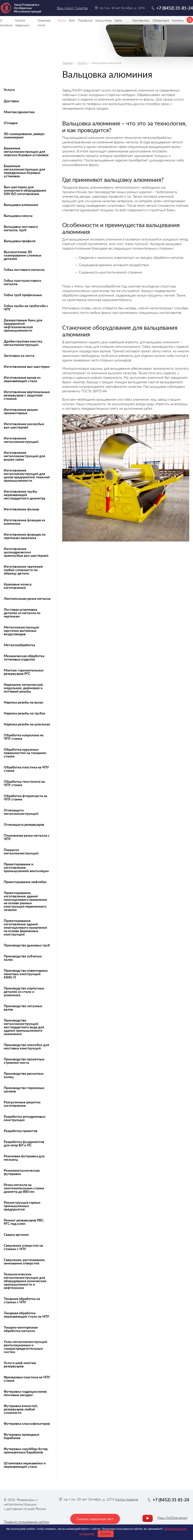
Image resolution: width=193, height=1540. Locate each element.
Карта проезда (126, 1499)
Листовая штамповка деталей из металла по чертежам (22, 613)
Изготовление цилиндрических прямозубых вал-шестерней (26, 552)
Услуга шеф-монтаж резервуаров (20, 1364)
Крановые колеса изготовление (17, 585)
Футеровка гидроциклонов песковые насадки (25, 1393)
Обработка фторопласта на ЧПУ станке (25, 797)
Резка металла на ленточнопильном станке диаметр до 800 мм (24, 1188)
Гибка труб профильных (23, 294)
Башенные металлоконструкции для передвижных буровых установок (24, 171)
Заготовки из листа (19, 355)
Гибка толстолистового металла (22, 282)
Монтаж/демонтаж (19, 112)
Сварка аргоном (16, 1234)
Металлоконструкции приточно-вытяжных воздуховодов (21, 630)
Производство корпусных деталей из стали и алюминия (24, 991)
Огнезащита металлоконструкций (21, 811)
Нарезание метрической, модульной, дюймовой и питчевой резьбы (24, 688)
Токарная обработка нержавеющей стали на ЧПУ (26, 1314)
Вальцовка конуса (18, 215)
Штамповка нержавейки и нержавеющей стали (25, 1464)
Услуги (82, 63)
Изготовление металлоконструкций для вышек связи (24, 456)
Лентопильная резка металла (27, 598)
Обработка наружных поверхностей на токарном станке (25, 753)
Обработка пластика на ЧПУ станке (26, 768)
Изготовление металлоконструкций (21, 439)
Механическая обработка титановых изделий (24, 657)
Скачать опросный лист (95, 1519)
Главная (67, 63)
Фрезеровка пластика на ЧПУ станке (27, 1378)
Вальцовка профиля (19, 241)
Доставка (11, 101)
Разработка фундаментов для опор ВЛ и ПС (24, 1143)
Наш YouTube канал (172, 1517)
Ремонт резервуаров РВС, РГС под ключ (24, 1221)
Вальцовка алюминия (21, 204)
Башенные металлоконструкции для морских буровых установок (26, 151)
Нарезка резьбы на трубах (24, 713)
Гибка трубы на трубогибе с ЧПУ (26, 307)
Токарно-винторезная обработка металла (21, 1329)
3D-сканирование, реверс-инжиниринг (25, 135)
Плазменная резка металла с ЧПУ (26, 837)
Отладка (11, 122)
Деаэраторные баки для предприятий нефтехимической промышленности (23, 325)
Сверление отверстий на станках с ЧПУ (23, 1247)
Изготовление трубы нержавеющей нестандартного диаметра (24, 495)
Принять (105, 1533)
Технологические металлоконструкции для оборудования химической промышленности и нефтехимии (25, 1280)
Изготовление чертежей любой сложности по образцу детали (23, 570)
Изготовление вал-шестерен (27, 366)
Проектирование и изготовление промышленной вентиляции (26, 867)
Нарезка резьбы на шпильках (27, 724)
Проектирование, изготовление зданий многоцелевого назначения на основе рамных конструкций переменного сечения (25, 901)
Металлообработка (19, 645)
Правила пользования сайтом (26, 1522)
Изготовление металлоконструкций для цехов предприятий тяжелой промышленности (27, 475)
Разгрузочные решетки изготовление (22, 1103)
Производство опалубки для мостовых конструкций (26, 1046)
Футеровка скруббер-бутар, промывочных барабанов (26, 1450)
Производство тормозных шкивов (24, 1089)
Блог (72, 20)
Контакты (178, 20)
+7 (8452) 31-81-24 (174, 8)
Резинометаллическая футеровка (22, 1172)
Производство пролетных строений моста (24, 1060)
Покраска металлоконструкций (21, 851)
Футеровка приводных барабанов (21, 1436)
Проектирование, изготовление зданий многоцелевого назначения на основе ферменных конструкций (25, 927)
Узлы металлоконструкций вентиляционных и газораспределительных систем (25, 1346)
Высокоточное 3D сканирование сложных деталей (22, 255)
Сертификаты (140, 20)
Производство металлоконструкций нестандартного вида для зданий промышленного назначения (24, 1026)
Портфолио (85, 20)
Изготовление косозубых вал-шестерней (24, 425)
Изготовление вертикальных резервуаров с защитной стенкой (27, 395)
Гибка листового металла (24, 269)
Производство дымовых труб (27, 945)
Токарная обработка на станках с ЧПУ (22, 1300)
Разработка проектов (20, 1130)
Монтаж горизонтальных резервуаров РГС (24, 671)
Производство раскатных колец (24, 1075)
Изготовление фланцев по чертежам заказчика (24, 536)
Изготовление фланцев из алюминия (24, 521)
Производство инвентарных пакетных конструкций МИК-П (26, 974)
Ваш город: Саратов (72, 8)
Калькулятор (103, 20)
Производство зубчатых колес (23, 957)
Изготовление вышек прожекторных (21, 411)
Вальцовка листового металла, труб (21, 228)
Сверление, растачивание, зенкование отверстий (24, 1261)
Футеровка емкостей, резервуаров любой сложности (21, 1409)
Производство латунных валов (23, 1007)
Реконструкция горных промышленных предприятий (22, 1206)
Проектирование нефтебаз (25, 881)
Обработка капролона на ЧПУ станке (23, 736)
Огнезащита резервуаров (24, 824)
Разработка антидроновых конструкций (24, 1118)
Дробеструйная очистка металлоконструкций (23, 342)
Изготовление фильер (21, 509)
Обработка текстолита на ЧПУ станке (24, 783)
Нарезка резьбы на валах (23, 702)
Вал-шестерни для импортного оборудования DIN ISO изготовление (25, 190)
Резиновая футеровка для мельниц (24, 1157)
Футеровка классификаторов (27, 1423)
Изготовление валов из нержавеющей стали (22, 379)
